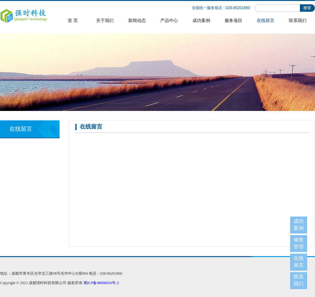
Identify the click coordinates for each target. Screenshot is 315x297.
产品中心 (169, 20)
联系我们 (297, 20)
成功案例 (201, 20)
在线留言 (265, 20)
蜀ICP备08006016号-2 (101, 283)
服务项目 (233, 20)
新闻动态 (137, 20)
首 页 (73, 20)
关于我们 (105, 20)
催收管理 (299, 243)
